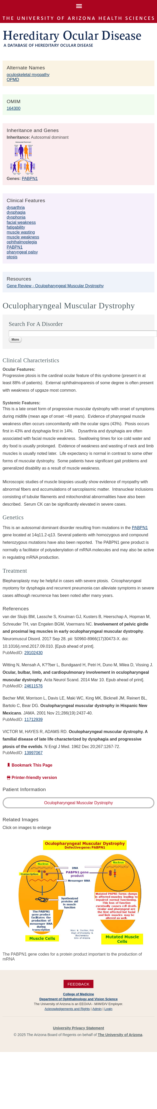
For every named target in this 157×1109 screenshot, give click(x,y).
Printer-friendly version (34, 777)
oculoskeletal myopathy (28, 74)
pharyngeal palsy (22, 252)
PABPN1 (30, 178)
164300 (13, 108)
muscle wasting (21, 232)
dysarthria (16, 207)
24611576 (33, 686)
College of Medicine (78, 994)
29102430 (33, 653)
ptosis (12, 257)
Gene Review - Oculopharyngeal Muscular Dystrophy (55, 286)
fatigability (16, 227)
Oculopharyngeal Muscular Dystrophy (78, 803)
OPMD (13, 79)
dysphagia (16, 212)
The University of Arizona (120, 1035)
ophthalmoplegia (22, 242)
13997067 (33, 753)
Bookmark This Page (32, 765)
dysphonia (16, 217)
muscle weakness (23, 237)
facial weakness (21, 222)
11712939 (33, 719)
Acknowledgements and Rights (67, 1009)
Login (108, 1009)
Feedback (78, 984)
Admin (97, 1009)
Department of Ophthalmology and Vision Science (78, 999)
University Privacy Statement (78, 1028)
